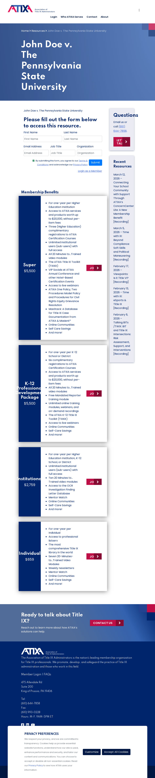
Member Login (31, 674)
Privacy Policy (80, 164)
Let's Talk (120, 141)
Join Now (96, 268)
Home (25, 31)
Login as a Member (90, 171)
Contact (92, 16)
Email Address (33, 146)
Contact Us (102, 623)
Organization (85, 146)
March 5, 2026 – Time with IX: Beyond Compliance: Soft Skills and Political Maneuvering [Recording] (121, 244)
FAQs (47, 674)
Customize (92, 752)
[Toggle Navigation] (141, 11)
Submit (95, 162)
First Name (30, 132)
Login (53, 16)
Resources (38, 31)
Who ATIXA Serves (72, 16)
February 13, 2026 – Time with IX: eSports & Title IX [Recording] (121, 298)
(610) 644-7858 (30, 703)
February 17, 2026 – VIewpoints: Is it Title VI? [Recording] (121, 274)
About (104, 16)
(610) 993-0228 (30, 712)
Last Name (70, 132)
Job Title (55, 146)
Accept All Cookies (116, 752)
